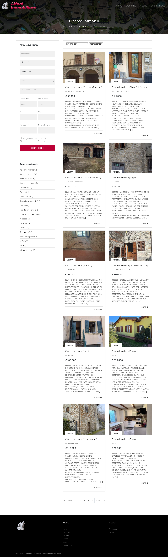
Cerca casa (130, 5)
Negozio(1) (25, 223)
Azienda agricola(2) (29, 183)
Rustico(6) (24, 227)
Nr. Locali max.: (43, 125)
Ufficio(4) (24, 241)
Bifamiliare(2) (26, 187)
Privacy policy (68, 545)
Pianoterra (44, 142)
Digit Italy (59, 553)
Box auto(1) (25, 192)
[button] (37, 63)
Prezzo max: (43, 98)
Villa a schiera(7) (27, 250)
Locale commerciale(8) (30, 214)
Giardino (43, 138)
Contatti (153, 5)
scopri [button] (98, 133)
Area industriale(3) (28, 178)
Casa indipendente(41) (30, 201)
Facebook (113, 529)
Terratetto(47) (26, 232)
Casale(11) (24, 205)
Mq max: (41, 112)
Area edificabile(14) (28, 174)
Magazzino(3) (26, 219)
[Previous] (65, 500)
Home (119, 5)
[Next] (98, 500)
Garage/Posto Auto (29, 138)
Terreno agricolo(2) (28, 236)
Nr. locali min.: (25, 125)
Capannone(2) (26, 196)
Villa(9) (23, 245)
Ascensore (26, 142)
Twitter (111, 532)
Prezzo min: (24, 98)
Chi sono (142, 5)
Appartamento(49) (28, 170)
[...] (98, 127)
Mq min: (23, 112)
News (162, 5)
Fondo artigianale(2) (29, 210)
